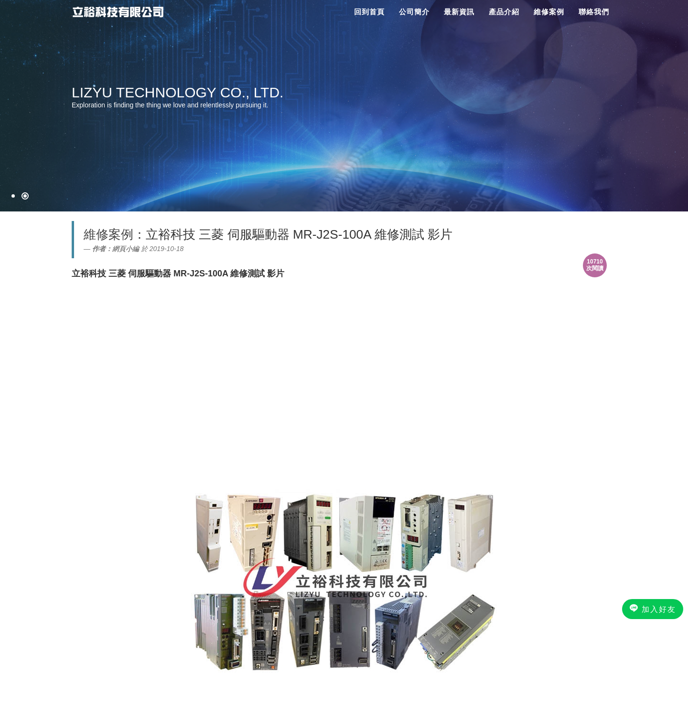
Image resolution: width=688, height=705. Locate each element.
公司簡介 (414, 12)
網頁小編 (125, 249)
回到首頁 (369, 12)
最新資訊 (459, 12)
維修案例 (549, 12)
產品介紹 (504, 12)
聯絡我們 (594, 12)
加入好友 (652, 608)
